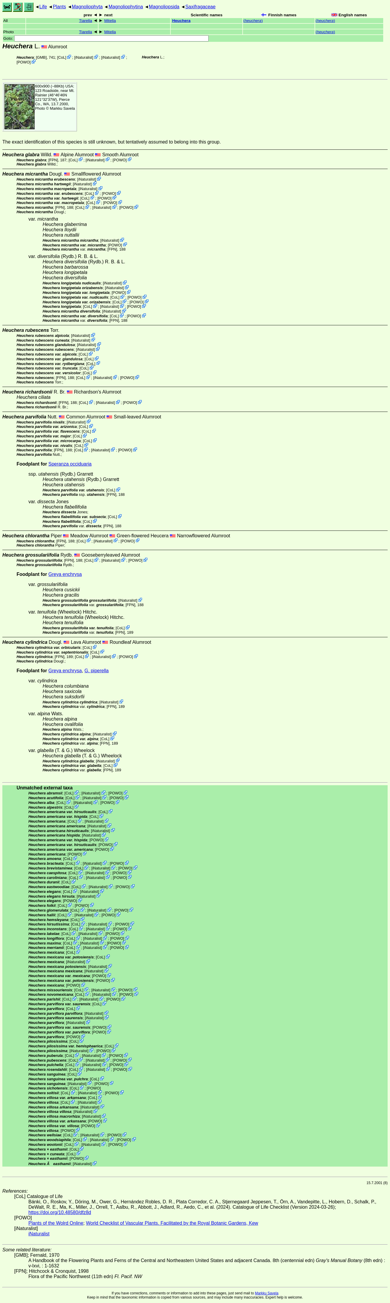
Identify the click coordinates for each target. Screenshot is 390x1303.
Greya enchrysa (65, 574)
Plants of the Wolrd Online (55, 1223)
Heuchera (181, 20)
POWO (24, 62)
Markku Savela (266, 1293)
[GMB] (41, 57)
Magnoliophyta (87, 6)
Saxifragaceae (200, 6)
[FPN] (53, 159)
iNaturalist (83, 57)
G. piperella (96, 670)
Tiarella (85, 20)
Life (43, 6)
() (253, 20)
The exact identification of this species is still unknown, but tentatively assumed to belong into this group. (111, 141)
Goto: (106, 38)
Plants (59, 6)
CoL (61, 57)
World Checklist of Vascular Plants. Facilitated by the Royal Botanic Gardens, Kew (172, 1223)
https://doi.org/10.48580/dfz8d (59, 1212)
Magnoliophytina (126, 6)
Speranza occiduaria (70, 463)
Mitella (110, 20)
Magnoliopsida (164, 6)
